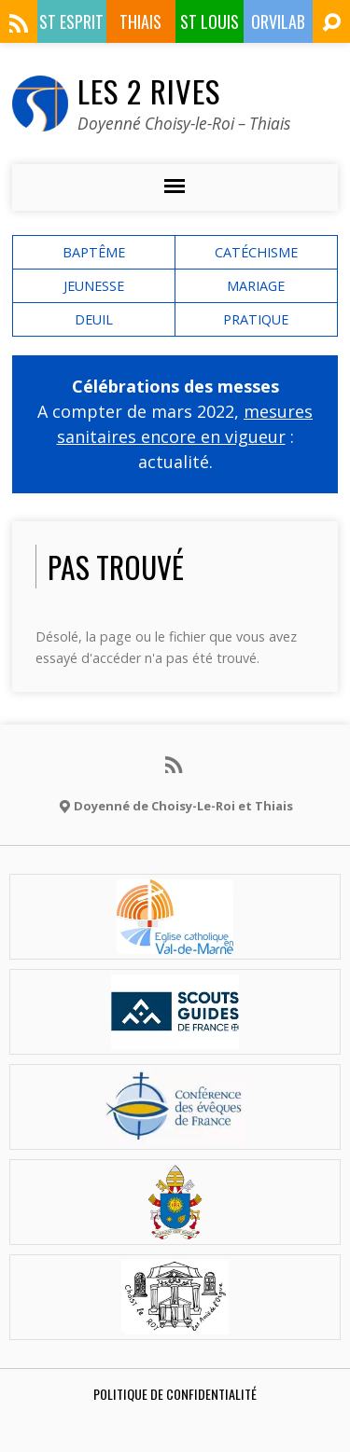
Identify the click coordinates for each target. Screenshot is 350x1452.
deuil (94, 319)
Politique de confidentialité (175, 1394)
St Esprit (71, 21)
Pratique (255, 319)
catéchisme (256, 252)
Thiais (140, 21)
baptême (94, 252)
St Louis (209, 21)
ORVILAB (278, 21)
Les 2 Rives (148, 90)
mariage (256, 286)
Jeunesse (93, 286)
